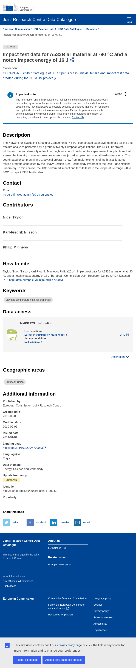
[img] (72, 59)
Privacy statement (103, 617)
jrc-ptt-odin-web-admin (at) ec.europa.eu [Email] (28, 194)
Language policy (103, 598)
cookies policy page (69, 645)
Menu (129, 20)
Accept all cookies (27, 659)
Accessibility (100, 623)
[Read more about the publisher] (68, 76)
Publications (9, 586)
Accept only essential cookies (63, 659)
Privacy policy (101, 611)
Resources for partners (60, 614)
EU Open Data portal (59, 564)
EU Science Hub (43, 29)
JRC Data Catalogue (70, 29)
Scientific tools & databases (18, 581)
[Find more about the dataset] (24, 448)
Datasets (91, 29)
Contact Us (78, 117)
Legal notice (100, 630)
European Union (15, 382)
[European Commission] (20, 7)
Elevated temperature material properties (28, 299)
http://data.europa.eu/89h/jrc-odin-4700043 (36, 279)
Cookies (98, 604)
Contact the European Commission (67, 598)
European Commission (16, 29)
